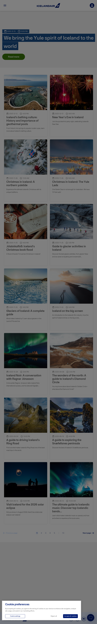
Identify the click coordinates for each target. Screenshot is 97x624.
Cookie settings (15, 616)
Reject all (54, 616)
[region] (41, 610)
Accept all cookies (70, 616)
